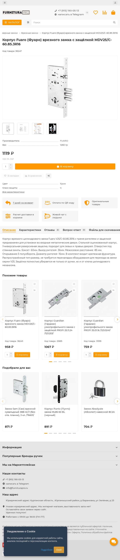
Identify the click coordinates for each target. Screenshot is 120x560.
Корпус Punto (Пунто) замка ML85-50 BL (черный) (57, 412)
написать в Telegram (68, 14)
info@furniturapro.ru (17, 488)
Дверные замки (9, 33)
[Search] (75, 22)
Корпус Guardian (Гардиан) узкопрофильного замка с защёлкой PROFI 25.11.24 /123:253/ (59, 327)
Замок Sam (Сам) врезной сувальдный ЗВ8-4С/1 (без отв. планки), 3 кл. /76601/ (20, 412)
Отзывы (52, 230)
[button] (2, 319)
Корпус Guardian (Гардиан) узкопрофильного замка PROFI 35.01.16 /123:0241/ (98, 325)
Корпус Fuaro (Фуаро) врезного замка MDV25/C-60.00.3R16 (20, 323)
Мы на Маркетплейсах (60, 464)
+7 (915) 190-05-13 (66, 10)
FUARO (64, 140)
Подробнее (47, 550)
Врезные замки (29, 33)
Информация (60, 447)
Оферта (76, 532)
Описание (9, 230)
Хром (63, 183)
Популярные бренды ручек (60, 456)
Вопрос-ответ (74, 230)
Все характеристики (13, 192)
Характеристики (30, 230)
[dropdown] (4, 2)
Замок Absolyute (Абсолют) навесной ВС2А (99, 410)
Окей (59, 550)
